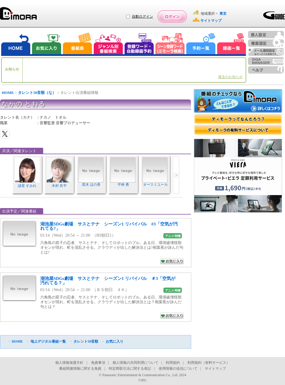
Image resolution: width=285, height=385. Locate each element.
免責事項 (98, 363)
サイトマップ (215, 368)
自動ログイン (142, 16)
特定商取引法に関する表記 (130, 368)
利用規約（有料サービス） (208, 363)
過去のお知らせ (230, 77)
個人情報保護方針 (69, 363)
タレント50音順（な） (37, 92)
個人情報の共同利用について (135, 363)
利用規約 (173, 363)
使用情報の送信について (178, 368)
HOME (8, 92)
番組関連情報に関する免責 (80, 368)
